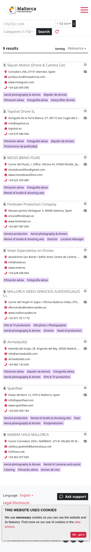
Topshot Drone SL (21, 111)
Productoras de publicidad (20, 146)
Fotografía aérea (37, 100)
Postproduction (53, 423)
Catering (9, 469)
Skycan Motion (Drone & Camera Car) (36, 65)
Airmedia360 (17, 342)
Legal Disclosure (16, 502)
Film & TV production (17, 325)
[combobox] (19, 31)
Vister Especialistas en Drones (30, 250)
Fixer (77, 418)
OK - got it (78, 534)
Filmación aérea (14, 100)
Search (44, 31)
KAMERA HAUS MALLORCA (28, 434)
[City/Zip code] (29, 23)
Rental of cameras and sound (62, 464)
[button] (26, 495)
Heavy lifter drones (63, 100)
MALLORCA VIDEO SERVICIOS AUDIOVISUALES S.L (41, 293)
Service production (16, 234)
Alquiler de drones (55, 94)
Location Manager (72, 239)
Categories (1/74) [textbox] (17, 31)
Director (52, 239)
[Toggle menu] (84, 10)
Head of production (69, 330)
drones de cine (50, 469)
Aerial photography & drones (22, 94)
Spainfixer (15, 388)
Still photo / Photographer (50, 325)
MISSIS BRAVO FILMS (23, 157)
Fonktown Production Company (31, 204)
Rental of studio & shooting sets (24, 193)
